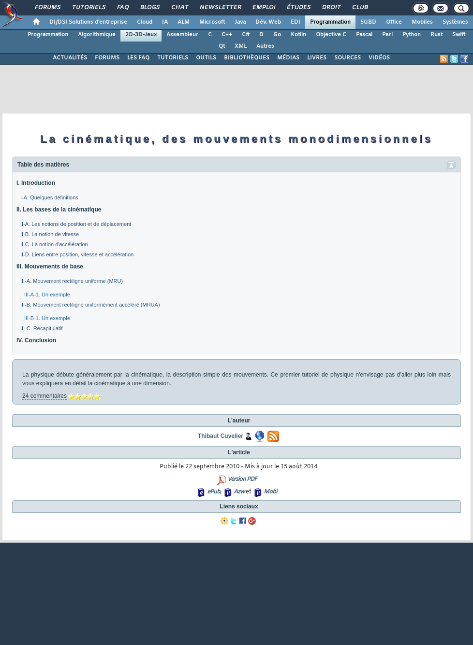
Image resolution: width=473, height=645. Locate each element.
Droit (331, 8)
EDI (295, 22)
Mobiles (422, 22)
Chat (179, 8)
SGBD (368, 22)
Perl (387, 34)
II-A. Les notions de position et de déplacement (75, 224)
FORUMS (107, 58)
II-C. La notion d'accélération (54, 244)
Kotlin (298, 34)
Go (277, 34)
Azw (239, 492)
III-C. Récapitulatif (41, 328)
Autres (265, 46)
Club (359, 8)
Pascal (364, 34)
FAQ (122, 8)
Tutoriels (88, 8)
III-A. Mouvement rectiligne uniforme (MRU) (71, 281)
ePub (213, 492)
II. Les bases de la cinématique (58, 209)
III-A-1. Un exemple (47, 294)
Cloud (144, 22)
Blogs (149, 8)
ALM (183, 22)
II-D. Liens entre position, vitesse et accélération (76, 254)
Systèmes (455, 22)
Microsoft (212, 22)
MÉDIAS (288, 58)
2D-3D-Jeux (141, 34)
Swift (458, 34)
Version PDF (242, 479)
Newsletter (219, 8)
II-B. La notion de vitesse (49, 234)
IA (165, 22)
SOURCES (347, 58)
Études (298, 8)
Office (394, 22)
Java (240, 22)
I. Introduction (35, 183)
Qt (222, 46)
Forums (47, 8)
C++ (227, 34)
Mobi (270, 492)
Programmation (330, 22)
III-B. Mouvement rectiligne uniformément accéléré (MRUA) (90, 305)
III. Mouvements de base (49, 266)
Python (411, 34)
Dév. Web (268, 22)
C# (246, 34)
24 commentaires (44, 396)
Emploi (263, 8)
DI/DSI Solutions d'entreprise (88, 22)
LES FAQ (138, 58)
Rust (436, 34)
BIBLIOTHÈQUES (246, 58)
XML (241, 46)
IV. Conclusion (36, 340)
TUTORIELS (172, 58)
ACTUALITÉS (70, 58)
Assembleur (182, 34)
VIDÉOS (379, 58)
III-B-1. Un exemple (47, 318)
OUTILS (206, 58)
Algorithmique (97, 34)
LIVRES (316, 58)
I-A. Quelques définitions (49, 197)
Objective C (331, 34)
